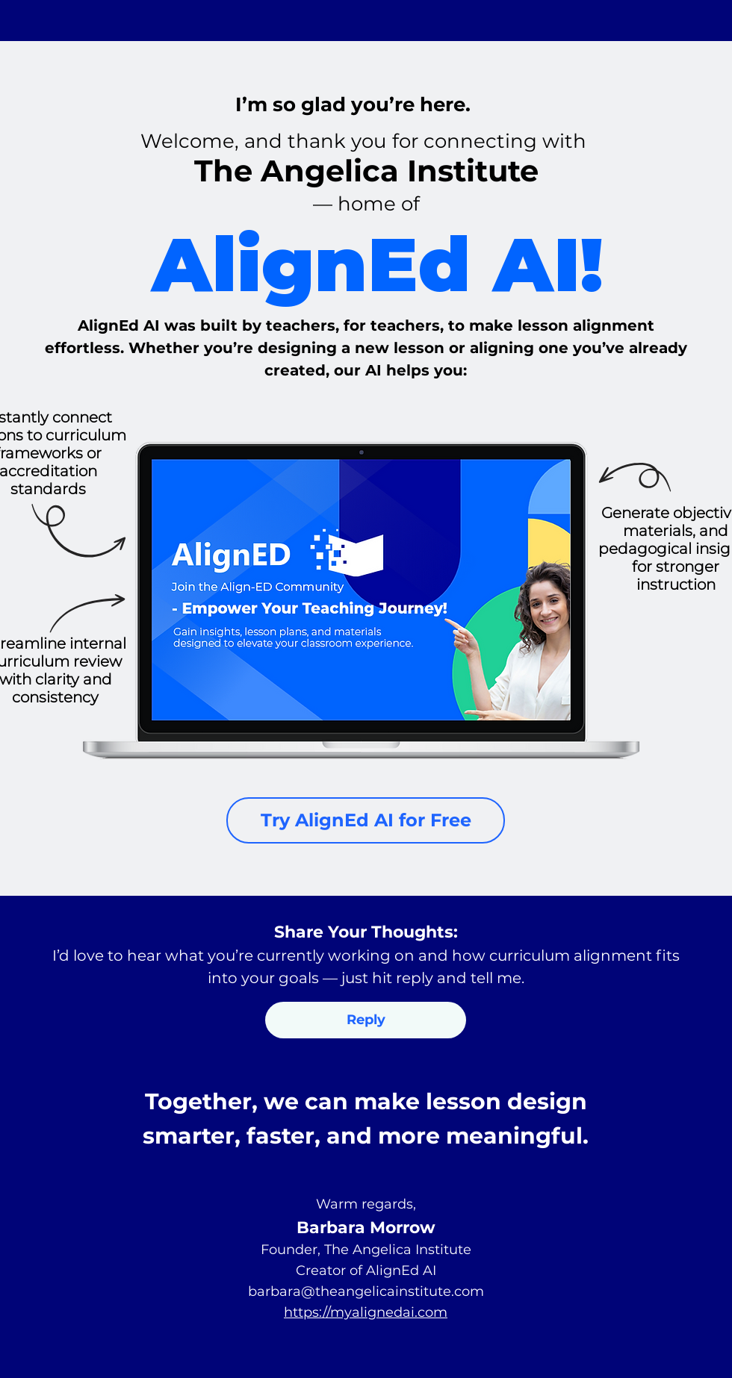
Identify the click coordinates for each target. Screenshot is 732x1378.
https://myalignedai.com (365, 1312)
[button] (365, 1020)
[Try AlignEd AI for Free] (365, 820)
